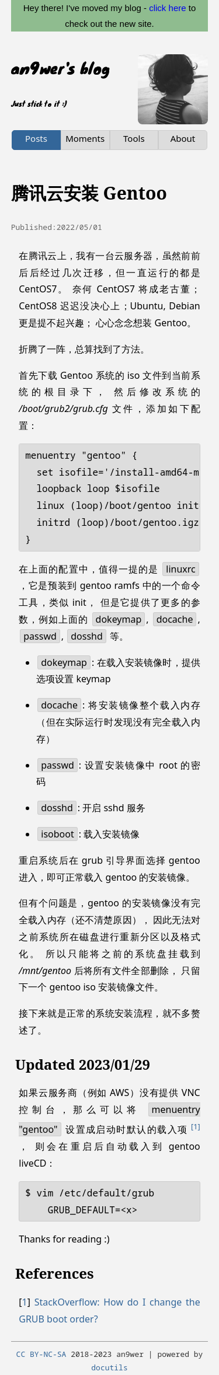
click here (167, 8)
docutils (109, 1367)
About (183, 138)
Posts (36, 138)
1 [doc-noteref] (195, 1126)
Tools (134, 138)
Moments (85, 138)
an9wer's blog (60, 67)
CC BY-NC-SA (41, 1354)
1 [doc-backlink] (24, 1302)
